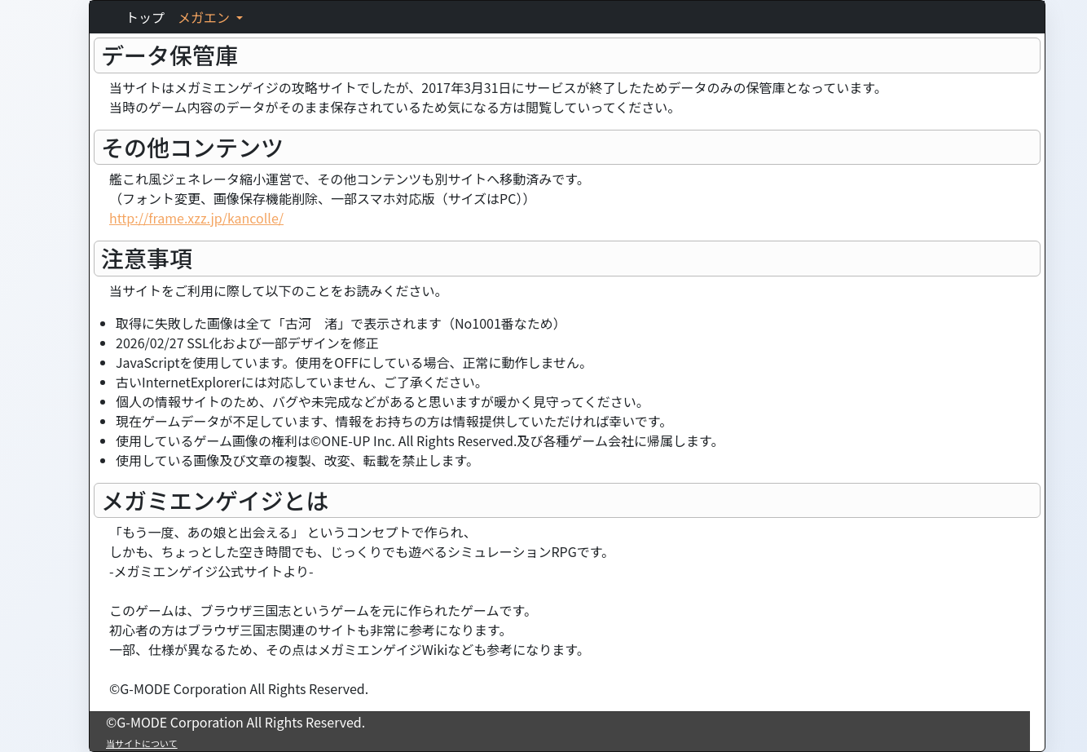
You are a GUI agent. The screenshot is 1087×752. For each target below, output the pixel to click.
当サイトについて (142, 743)
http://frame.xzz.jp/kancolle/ (196, 218)
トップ (145, 17)
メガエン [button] (205, 17)
